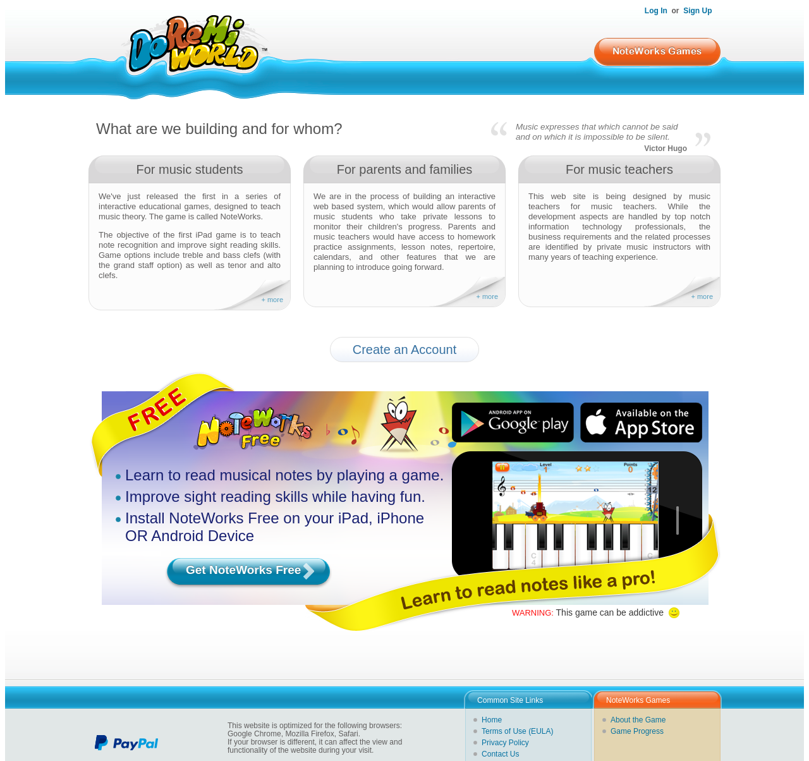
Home (492, 719)
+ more (272, 299)
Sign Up (697, 10)
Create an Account (405, 349)
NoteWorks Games (657, 51)
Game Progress (637, 731)
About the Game (638, 719)
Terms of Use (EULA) (517, 731)
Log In (656, 10)
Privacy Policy (505, 742)
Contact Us (500, 754)
